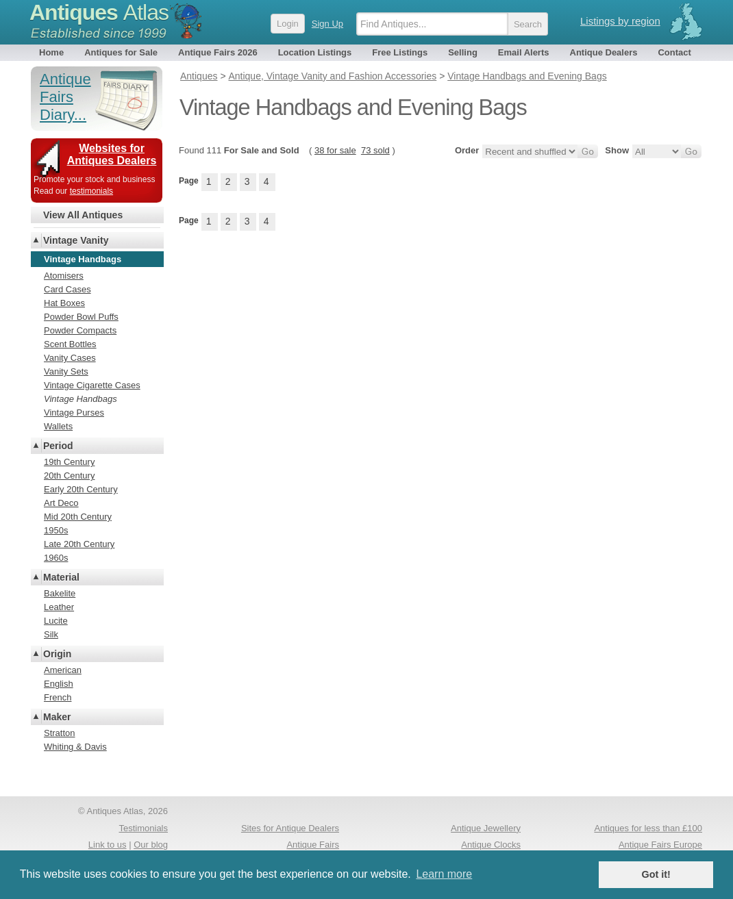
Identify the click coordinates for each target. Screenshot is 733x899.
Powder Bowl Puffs (81, 317)
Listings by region (620, 21)
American (63, 670)
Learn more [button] (444, 874)
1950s (56, 530)
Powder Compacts (80, 330)
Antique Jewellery (486, 828)
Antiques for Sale (121, 52)
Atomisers (64, 275)
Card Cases (67, 289)
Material (61, 577)
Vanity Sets (66, 371)
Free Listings (399, 52)
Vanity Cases (70, 358)
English (58, 684)
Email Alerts (523, 52)
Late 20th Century (79, 544)
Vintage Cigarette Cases (92, 385)
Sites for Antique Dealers (290, 828)
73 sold (375, 150)
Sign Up (327, 23)
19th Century (69, 462)
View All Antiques (83, 215)
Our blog (151, 844)
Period (58, 445)
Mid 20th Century (78, 516)
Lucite (56, 621)
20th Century (69, 475)
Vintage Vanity (75, 240)
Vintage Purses (74, 412)
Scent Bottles (70, 344)
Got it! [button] (656, 874)
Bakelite (59, 593)
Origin (57, 653)
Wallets (58, 426)
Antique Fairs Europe (660, 844)
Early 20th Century (81, 489)
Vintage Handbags (80, 399)
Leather (59, 607)
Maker (57, 716)
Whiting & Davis (75, 747)
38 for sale (335, 150)
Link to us (107, 844)
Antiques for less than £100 (648, 828)
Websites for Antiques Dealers (112, 154)
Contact (674, 52)
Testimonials (143, 828)
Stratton (59, 733)
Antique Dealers (604, 52)
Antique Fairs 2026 (218, 52)
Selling (462, 52)
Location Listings (315, 52)
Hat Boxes (64, 303)
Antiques (99, 12)
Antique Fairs (312, 844)
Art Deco (61, 503)
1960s (56, 558)
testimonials (91, 191)
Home (51, 52)
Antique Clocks (491, 844)
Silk (51, 634)
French (57, 697)
